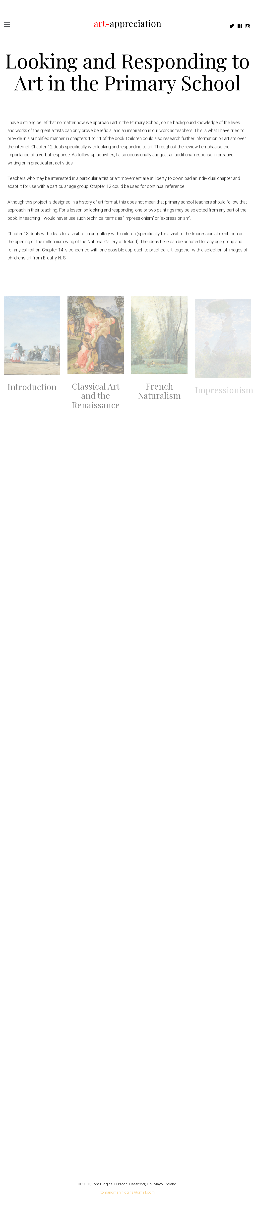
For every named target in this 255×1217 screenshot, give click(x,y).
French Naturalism (159, 395)
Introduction (32, 391)
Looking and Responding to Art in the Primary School (127, 71)
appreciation (127, 23)
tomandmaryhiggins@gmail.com (127, 1192)
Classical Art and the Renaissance (96, 400)
